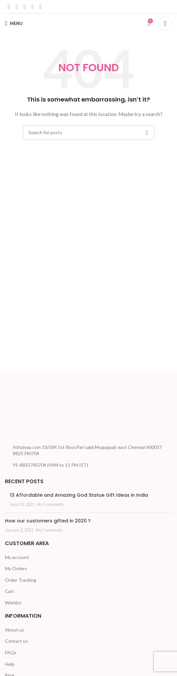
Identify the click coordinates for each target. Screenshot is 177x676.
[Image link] (29, 412)
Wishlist (13, 602)
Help (10, 664)
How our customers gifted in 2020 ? (48, 520)
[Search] (165, 23)
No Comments (50, 504)
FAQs (10, 652)
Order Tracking (20, 580)
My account (17, 557)
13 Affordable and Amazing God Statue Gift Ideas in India (79, 495)
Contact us (16, 641)
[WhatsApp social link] (33, 7)
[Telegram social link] (40, 7)
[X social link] (17, 7)
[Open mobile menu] (14, 23)
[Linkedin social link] (25, 7)
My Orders (16, 568)
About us (14, 629)
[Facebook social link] (9, 7)
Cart (9, 591)
